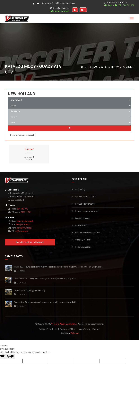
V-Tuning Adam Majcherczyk (64, 324)
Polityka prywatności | (49, 329)
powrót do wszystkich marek (21, 135)
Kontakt (95, 329)
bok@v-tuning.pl (23, 224)
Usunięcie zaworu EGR (83, 204)
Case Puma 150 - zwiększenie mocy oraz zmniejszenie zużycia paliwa (45, 279)
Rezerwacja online (81, 247)
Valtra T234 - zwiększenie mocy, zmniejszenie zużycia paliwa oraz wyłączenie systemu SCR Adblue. (58, 267)
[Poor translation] (10, 356)
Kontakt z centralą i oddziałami (30, 242)
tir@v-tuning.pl (21, 231)
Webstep (74, 333)
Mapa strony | (85, 329)
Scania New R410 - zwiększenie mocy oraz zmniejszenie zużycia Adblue (46, 302)
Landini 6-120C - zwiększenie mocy (29, 290)
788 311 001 (128, 5)
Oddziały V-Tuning (81, 240)
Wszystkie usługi (81, 218)
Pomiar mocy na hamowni (85, 211)
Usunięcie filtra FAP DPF (84, 197)
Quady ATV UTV (111, 67)
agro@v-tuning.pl (61, 11)
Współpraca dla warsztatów (86, 232)
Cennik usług (79, 225)
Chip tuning (78, 189)
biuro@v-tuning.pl (61, 8)
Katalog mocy (94, 67)
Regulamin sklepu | (68, 329)
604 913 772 (121, 2)
